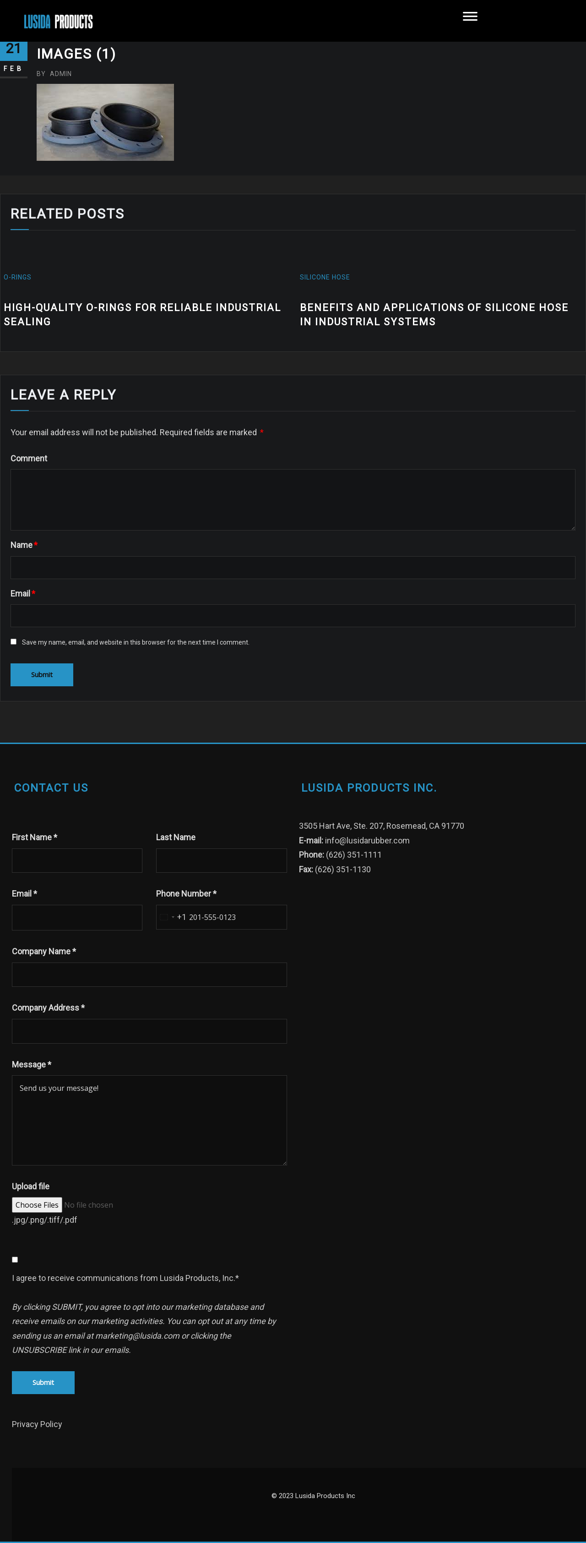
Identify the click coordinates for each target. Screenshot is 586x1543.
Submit (43, 1382)
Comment (29, 458)
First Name (34, 837)
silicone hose (325, 277)
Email (23, 593)
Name (24, 545)
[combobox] (171, 917)
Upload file (30, 1186)
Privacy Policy (37, 1424)
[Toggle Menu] (470, 21)
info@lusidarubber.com (367, 840)
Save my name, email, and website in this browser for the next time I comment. (136, 642)
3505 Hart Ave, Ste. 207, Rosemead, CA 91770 (381, 826)
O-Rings (18, 277)
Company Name (44, 951)
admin (54, 73)
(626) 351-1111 (354, 854)
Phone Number (186, 893)
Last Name (175, 837)
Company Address (48, 1007)
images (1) (76, 54)
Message (31, 1064)
